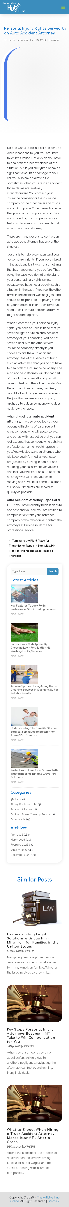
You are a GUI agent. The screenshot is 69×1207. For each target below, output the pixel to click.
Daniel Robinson (17, 40)
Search (53, 571)
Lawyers (54, 40)
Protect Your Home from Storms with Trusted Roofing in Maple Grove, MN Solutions (34, 774)
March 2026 (18, 839)
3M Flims (16, 799)
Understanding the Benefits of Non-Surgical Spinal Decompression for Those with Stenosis (34, 732)
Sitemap (53, 1201)
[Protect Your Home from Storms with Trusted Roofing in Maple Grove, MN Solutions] (24, 758)
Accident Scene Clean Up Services (31, 814)
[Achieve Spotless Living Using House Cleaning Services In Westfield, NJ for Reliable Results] (24, 674)
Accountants (18, 819)
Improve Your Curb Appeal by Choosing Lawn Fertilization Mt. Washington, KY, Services (30, 648)
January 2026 (19, 849)
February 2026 (19, 844)
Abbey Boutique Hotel (24, 804)
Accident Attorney (21, 809)
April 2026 (17, 834)
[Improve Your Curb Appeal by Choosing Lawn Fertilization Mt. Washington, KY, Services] (24, 632)
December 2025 (20, 854)
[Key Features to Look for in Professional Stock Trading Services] (24, 594)
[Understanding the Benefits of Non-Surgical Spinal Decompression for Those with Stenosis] (24, 716)
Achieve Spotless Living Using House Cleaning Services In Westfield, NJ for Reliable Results (34, 690)
